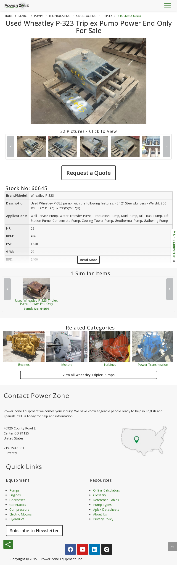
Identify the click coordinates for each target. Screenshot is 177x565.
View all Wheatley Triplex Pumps (88, 375)
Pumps (14, 490)
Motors (66, 364)
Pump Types (102, 504)
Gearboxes (17, 500)
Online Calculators (106, 490)
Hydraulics (16, 519)
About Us (100, 514)
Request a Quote (88, 172)
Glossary (99, 495)
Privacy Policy (103, 519)
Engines (24, 364)
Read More (88, 260)
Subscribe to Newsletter (34, 530)
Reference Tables (106, 500)
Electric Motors (20, 514)
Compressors (19, 509)
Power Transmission (153, 364)
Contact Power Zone (36, 395)
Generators (17, 504)
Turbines (109, 364)
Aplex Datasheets (106, 509)
